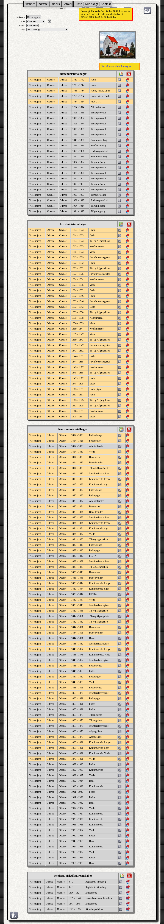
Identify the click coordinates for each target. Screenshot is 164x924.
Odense (63, 79)
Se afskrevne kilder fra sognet (116, 66)
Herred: (22, 25)
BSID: (62, 8)
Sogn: (23, 29)
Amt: (23, 21)
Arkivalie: (21, 17)
